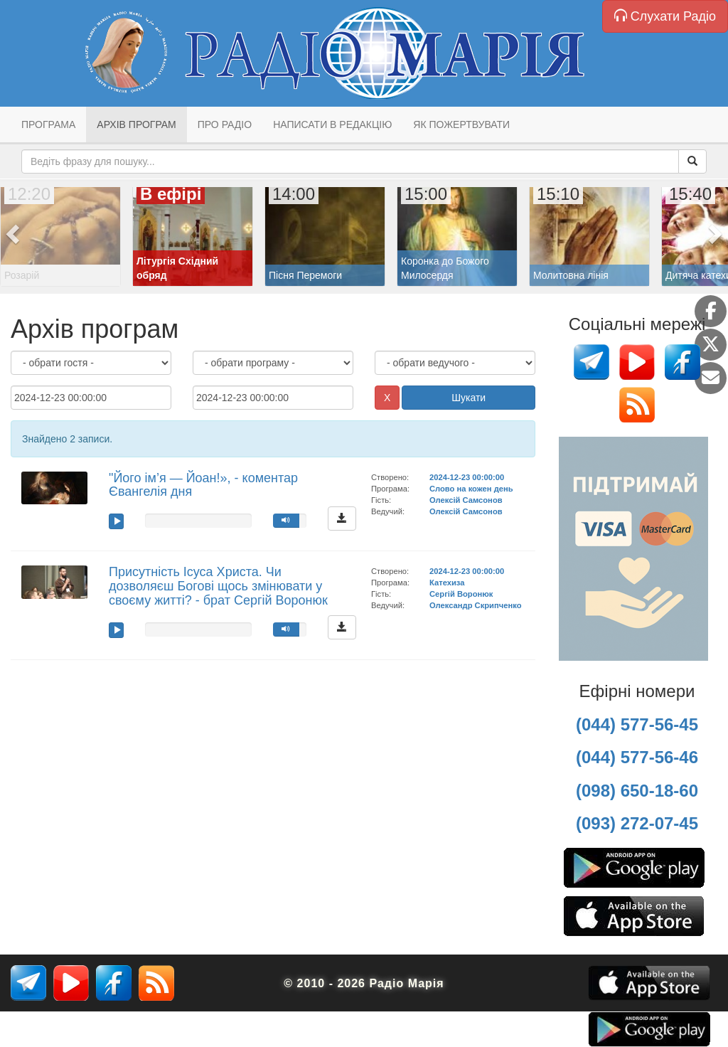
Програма (48, 124)
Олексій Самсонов (466, 500)
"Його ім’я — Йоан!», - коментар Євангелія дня (203, 485)
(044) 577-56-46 (637, 757)
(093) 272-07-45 (637, 823)
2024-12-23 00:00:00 (466, 477)
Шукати (468, 397)
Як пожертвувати (461, 124)
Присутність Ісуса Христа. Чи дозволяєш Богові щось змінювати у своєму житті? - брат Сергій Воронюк (218, 586)
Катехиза (446, 582)
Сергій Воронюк (461, 594)
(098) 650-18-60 (637, 790)
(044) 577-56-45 (637, 724)
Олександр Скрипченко (475, 605)
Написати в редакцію (332, 124)
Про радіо (225, 124)
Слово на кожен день (471, 488)
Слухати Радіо (665, 16)
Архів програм (136, 124)
